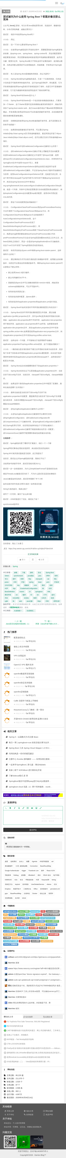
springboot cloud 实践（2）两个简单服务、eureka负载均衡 (32, 787)
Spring (15, 566)
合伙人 (21, 861)
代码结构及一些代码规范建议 (19, 753)
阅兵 (39, 875)
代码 (47, 601)
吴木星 (17, 898)
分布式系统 (8, 585)
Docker (34, 893)
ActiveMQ (16, 598)
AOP (6, 588)
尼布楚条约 (44, 889)
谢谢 (14, 963)
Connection (34, 866)
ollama (49, 884)
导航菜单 (8, 875)
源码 (31, 572)
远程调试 (13, 861)
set (52, 861)
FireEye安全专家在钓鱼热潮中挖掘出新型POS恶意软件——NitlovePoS (35, 1048)
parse (7, 582)
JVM (14, 582)
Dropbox (8, 889)
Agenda (34, 861)
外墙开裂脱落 (44, 861)
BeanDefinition (10, 592)
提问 (53, 595)
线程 (51, 585)
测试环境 (8, 595)
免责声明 (48, 1115)
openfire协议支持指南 (23, 683)
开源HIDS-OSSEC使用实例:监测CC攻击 (31, 719)
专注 (6, 579)
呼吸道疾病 (29, 880)
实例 (52, 598)
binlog (54, 880)
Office (36, 889)
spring (31, 582)
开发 (6, 598)
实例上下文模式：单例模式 (17, 1035)
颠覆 (27, 861)
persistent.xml (55, 889)
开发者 (56, 582)
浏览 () (49, 11)
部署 (22, 579)
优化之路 (43, 893)
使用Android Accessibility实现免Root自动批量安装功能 (28, 1057)
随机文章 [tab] (8, 1017)
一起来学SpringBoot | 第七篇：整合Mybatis (25, 765)
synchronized (18, 576)
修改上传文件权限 (21, 647)
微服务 (26, 585)
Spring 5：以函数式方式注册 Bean (21, 737)
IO (31, 595)
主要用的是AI (17, 997)
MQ (55, 579)
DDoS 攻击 (47, 875)
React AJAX (51, 871)
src (17, 595)
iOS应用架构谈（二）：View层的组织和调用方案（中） (29, 1062)
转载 (6, 11)
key (18, 585)
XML (49, 592)
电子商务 (56, 875)
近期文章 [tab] (47, 1017)
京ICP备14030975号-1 (39, 1151)
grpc (6, 893)
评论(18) (31, 650)
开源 (22, 582)
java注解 (30, 601)
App (14, 588)
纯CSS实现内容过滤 (15, 1026)
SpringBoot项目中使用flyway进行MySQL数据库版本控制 (31, 781)
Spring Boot (50, 572)
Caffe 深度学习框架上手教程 (26, 701)
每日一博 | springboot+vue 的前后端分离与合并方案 (29, 742)
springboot (39, 592)
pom (47, 582)
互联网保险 (9, 898)
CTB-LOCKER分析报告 (16, 1044)
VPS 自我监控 (20, 656)
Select (7, 576)
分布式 (43, 598)
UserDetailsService (37, 884)
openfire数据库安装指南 (24, 674)
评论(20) (31, 641)
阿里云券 (9, 1111)
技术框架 (25, 884)
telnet (24, 898)
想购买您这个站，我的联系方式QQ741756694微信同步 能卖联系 (36, 986)
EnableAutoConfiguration (28, 588)
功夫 (15, 880)
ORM (48, 576)
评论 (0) (59, 11)
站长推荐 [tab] (28, 1017)
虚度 (6, 861)
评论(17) (31, 668)
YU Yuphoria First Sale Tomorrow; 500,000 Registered (28, 1022)
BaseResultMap (45, 866)
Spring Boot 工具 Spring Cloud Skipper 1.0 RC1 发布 (29, 748)
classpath (39, 579)
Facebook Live (34, 871)
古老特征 (27, 893)
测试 (43, 585)
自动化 (26, 598)
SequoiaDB (45, 880)
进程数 (23, 875)
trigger (24, 871)
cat (48, 579)
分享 (41, 560)
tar (38, 595)
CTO (45, 595)
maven (22, 592)
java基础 (31, 576)
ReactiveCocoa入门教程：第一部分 (29, 710)
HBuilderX (31, 875)
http (29, 579)
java (39, 576)
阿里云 (26, 1151)
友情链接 (28, 1115)
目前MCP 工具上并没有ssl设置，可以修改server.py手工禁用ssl (36, 991)
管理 (56, 576)
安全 (39, 572)
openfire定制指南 (21, 692)
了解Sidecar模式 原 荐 (16, 776)
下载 (23, 572)
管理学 (51, 893)
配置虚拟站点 (19, 637)
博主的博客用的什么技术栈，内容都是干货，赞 (29, 1003)
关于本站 (9, 1115)
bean (40, 582)
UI (30, 592)
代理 (37, 880)
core (35, 585)
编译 (24, 595)
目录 (50, 588)
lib (13, 601)
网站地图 (48, 1111)
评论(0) (30, 677)
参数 (15, 572)
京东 (55, 884)
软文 (21, 880)
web (20, 601)
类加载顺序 (9, 866)
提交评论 (33, 830)
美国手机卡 (17, 889)
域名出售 (28, 1111)
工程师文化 (27, 889)
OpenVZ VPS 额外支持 (23, 665)
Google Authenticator (12, 871)
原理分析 (56, 601)
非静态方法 (9, 884)
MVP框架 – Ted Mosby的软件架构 (20, 1039)
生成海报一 (18, 611)
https (39, 601)
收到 (13, 1008)
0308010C (8, 880)
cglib (6, 601)
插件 (14, 579)
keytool (17, 884)
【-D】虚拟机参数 (21, 866)
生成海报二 (30, 611)
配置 (35, 598)
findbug (16, 875)
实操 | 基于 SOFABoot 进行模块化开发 (23, 770)
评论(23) (31, 659)
